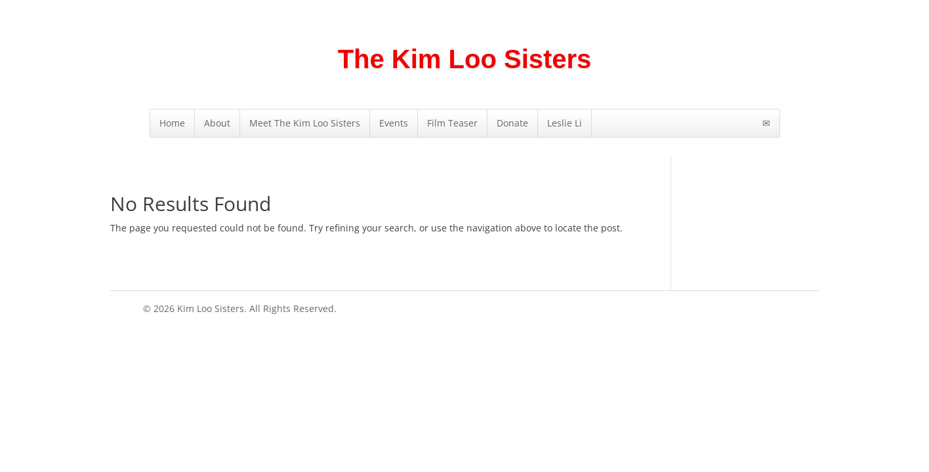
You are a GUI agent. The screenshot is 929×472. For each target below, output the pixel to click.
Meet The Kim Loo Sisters (304, 123)
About (217, 123)
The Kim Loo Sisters (465, 59)
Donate (512, 123)
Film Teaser (452, 123)
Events (393, 123)
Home (172, 123)
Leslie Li (564, 123)
